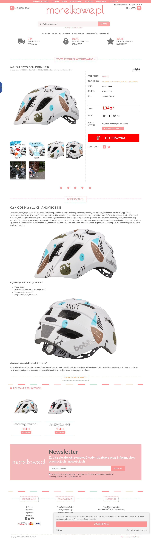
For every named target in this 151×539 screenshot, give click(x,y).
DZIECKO (66, 33)
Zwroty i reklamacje (65, 510)
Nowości (46, 33)
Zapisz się (118, 468)
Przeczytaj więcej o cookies (85, 519)
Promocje (56, 33)
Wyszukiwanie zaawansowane (74, 59)
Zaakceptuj (101, 524)
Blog (64, 1)
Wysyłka (89, 1)
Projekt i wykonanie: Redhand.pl (130, 537)
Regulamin (101, 1)
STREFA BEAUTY (78, 33)
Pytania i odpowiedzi (65, 507)
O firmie (55, 1)
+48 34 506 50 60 (22, 8)
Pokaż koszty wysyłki (113, 128)
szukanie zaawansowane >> (74, 28)
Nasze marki (76, 1)
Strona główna (41, 1)
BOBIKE (105, 76)
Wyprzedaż (104, 33)
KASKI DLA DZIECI (42, 70)
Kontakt (113, 1)
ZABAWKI (32, 70)
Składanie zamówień (65, 513)
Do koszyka (111, 138)
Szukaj (103, 24)
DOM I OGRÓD (91, 33)
